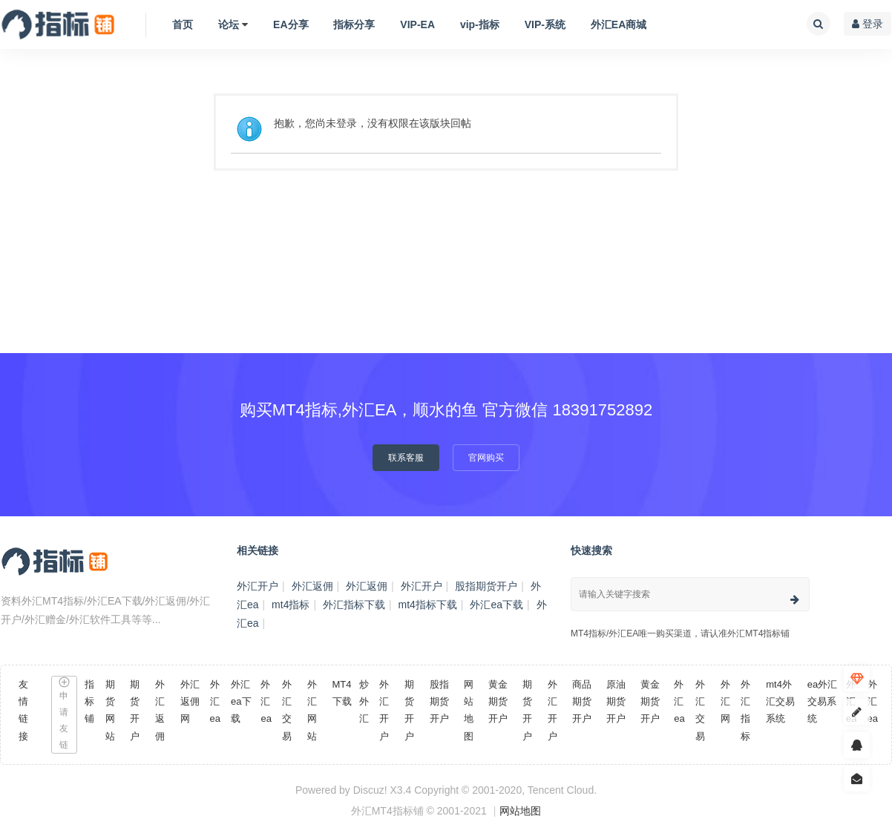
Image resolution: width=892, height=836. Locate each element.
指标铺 (89, 702)
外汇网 (725, 702)
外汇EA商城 (618, 24)
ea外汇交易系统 (822, 702)
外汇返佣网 (190, 702)
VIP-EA (417, 24)
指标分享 (354, 24)
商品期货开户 (581, 702)
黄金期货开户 (498, 702)
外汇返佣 (312, 586)
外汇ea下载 (496, 604)
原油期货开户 (616, 702)
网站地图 (520, 811)
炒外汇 (364, 702)
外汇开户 (257, 586)
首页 (182, 24)
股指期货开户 (486, 586)
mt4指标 (290, 604)
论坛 (228, 24)
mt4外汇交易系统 (780, 702)
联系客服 (406, 457)
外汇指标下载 (354, 604)
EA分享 (290, 24)
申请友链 (64, 713)
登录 (867, 24)
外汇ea (215, 702)
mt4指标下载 (428, 604)
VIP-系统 (545, 24)
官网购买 (486, 457)
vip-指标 (479, 24)
